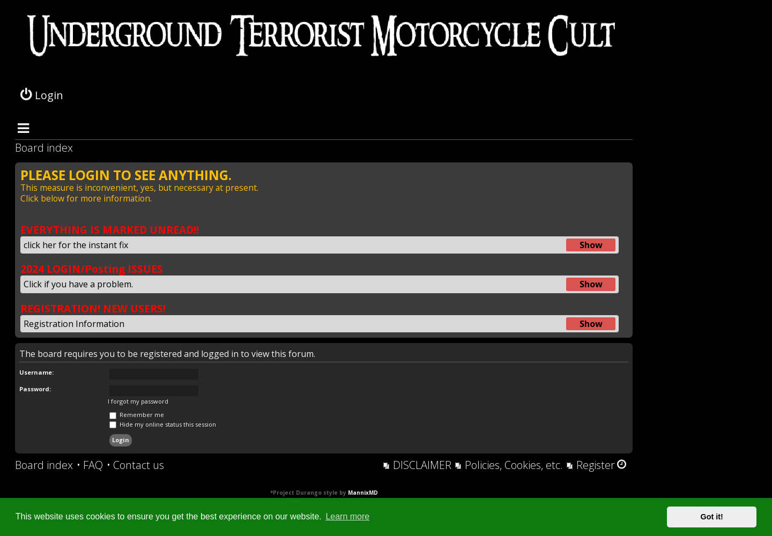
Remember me (136, 415)
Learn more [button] (347, 516)
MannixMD (363, 492)
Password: (35, 389)
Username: (36, 372)
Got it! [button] (712, 516)
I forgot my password (138, 401)
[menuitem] (90, 465)
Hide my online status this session (162, 424)
